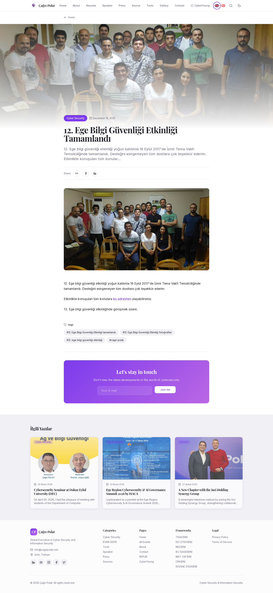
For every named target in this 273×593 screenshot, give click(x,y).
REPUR (143, 556)
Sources (108, 561)
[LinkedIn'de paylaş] (94, 173)
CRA (178, 561)
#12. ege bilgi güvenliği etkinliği (84, 340)
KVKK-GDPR (110, 541)
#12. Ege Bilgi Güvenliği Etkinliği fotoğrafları (147, 332)
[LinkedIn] (33, 562)
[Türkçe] (223, 5)
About (76, 5)
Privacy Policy (220, 537)
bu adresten (122, 299)
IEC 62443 (182, 551)
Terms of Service (222, 541)
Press (122, 5)
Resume (91, 5)
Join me (165, 389)
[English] (217, 5)
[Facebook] (56, 562)
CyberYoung (200, 5)
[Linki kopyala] (76, 173)
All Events (144, 541)
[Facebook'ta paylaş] (85, 173)
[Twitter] (64, 562)
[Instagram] (49, 562)
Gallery (164, 5)
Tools (150, 5)
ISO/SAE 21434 (184, 566)
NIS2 (178, 546)
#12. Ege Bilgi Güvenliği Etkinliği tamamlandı (91, 332)
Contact (179, 5)
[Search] (230, 5)
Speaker (107, 5)
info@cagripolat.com (46, 549)
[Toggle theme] (239, 5)
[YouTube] (41, 562)
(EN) (185, 537)
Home (62, 5)
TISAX (179, 537)
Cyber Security (75, 118)
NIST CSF (181, 556)
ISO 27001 (181, 541)
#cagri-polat (116, 340)
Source (136, 5)
